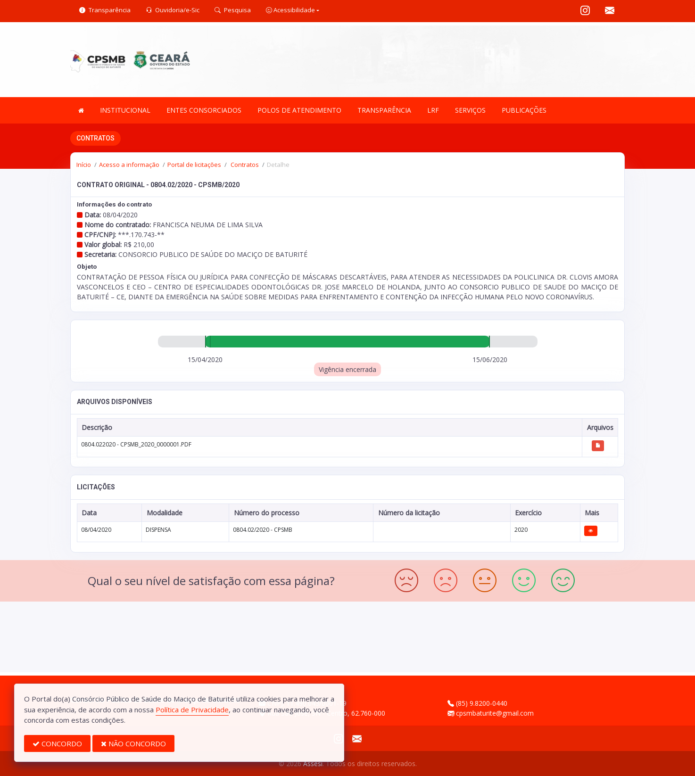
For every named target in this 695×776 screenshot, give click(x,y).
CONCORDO (57, 743)
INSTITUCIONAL (125, 110)
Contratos (244, 164)
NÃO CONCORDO (133, 743)
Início (83, 164)
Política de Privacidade (192, 709)
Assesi (313, 763)
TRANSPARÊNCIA (384, 110)
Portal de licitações (194, 164)
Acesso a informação (129, 164)
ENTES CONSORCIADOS (203, 110)
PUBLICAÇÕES (524, 110)
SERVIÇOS (470, 110)
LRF (433, 110)
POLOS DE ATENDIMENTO (299, 110)
